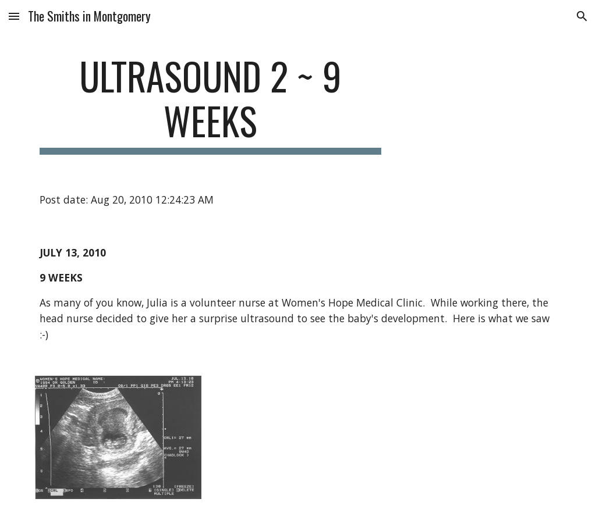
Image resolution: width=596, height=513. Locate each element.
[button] (14, 16)
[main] (210, 104)
